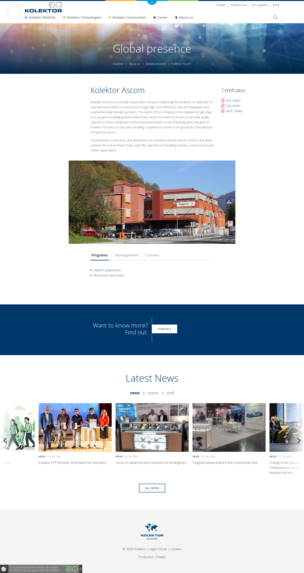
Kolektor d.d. (239, 5)
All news (152, 488)
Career (162, 17)
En (276, 5)
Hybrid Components (107, 270)
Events (153, 392)
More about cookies (74, 568)
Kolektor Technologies (84, 17)
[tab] (99, 255)
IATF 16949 (234, 111)
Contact (221, 5)
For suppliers (260, 5)
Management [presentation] (126, 255)
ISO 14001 (233, 101)
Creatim (160, 557)
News (135, 392)
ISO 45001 (233, 106)
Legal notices (158, 549)
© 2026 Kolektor (134, 549)
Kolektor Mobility (42, 17)
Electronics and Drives (108, 275)
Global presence (155, 64)
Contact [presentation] (153, 255)
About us (186, 17)
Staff (170, 392)
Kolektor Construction (129, 17)
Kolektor (118, 64)
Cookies (175, 549)
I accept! (68, 568)
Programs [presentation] (100, 255)
